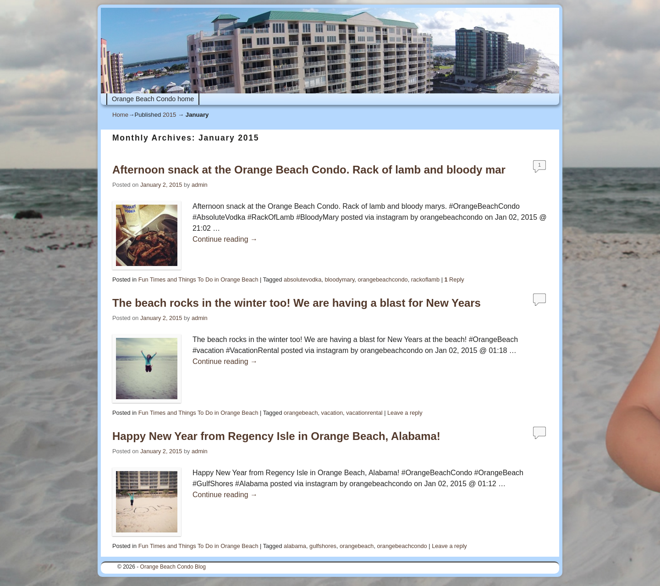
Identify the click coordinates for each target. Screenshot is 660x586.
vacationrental (364, 412)
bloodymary (339, 279)
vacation (332, 412)
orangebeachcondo (382, 279)
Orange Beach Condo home (153, 99)
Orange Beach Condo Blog (173, 567)
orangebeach (301, 412)
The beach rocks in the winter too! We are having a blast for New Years (296, 303)
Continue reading (225, 239)
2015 (169, 114)
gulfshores (322, 546)
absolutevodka (302, 279)
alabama (295, 546)
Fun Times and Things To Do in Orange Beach (198, 279)
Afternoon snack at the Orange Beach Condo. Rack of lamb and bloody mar (309, 169)
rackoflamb (425, 279)
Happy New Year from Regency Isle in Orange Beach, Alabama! (276, 436)
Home (120, 114)
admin (200, 184)
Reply (454, 279)
